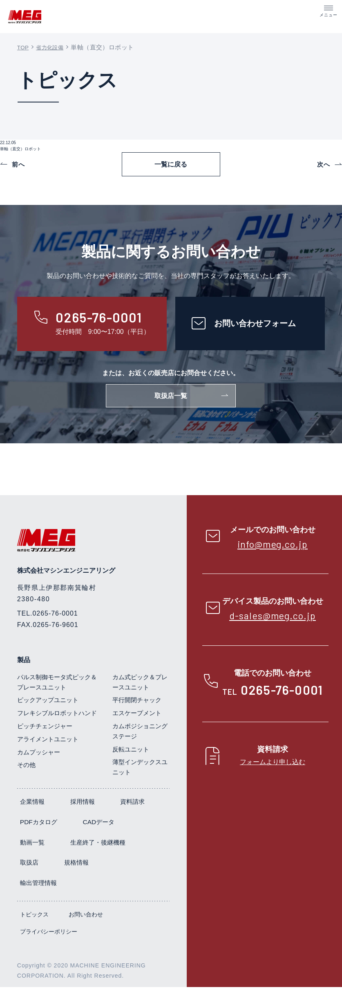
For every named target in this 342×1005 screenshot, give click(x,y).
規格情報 (33, 900)
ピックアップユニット (50, 715)
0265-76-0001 (282, 703)
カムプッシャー (40, 777)
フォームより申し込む (272, 775)
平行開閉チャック (138, 715)
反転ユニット (132, 763)
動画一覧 (92, 859)
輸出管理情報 (91, 900)
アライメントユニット (50, 763)
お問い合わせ (86, 932)
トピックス (34, 932)
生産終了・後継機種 (49, 880)
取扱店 (114, 880)
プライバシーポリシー (48, 949)
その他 (27, 790)
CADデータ (37, 859)
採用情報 (85, 819)
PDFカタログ (91, 839)
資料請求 (33, 839)
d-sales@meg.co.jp (272, 629)
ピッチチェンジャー (46, 751)
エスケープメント (138, 728)
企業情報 (33, 819)
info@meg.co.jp (273, 557)
